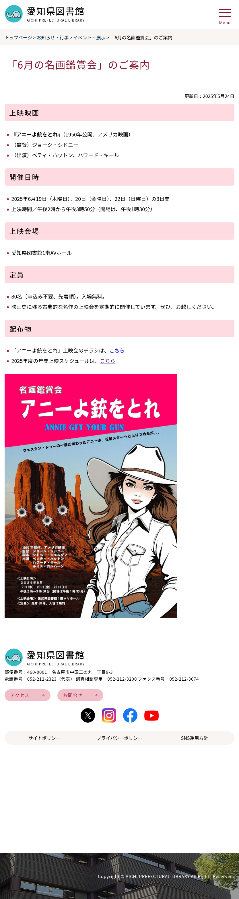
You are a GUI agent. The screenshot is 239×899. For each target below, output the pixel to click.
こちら (117, 350)
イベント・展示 (89, 37)
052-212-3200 (122, 679)
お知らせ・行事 (53, 37)
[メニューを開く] (224, 15)
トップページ (18, 37)
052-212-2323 (42, 679)
